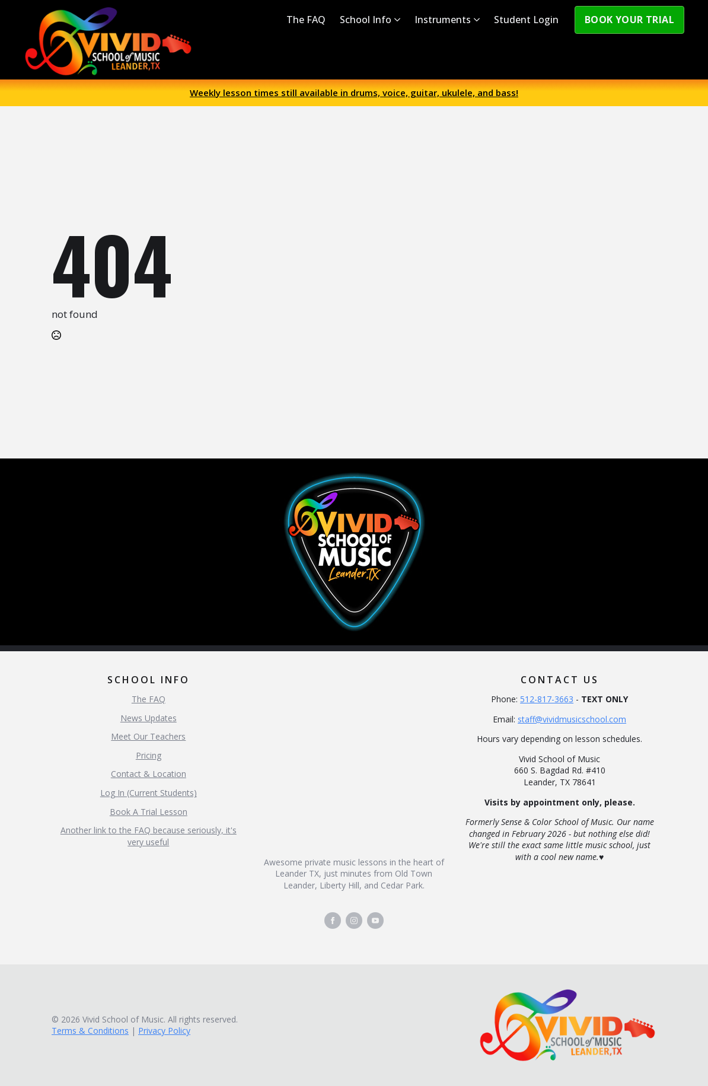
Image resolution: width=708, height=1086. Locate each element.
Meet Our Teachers (148, 736)
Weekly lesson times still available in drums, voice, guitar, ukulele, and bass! (354, 92)
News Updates (148, 718)
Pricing (148, 755)
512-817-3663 (546, 699)
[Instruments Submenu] (479, 20)
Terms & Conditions (90, 1030)
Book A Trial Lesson (148, 811)
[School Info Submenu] (399, 20)
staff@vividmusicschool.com (572, 719)
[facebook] (332, 920)
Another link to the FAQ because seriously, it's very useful (148, 836)
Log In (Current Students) (148, 792)
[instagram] (354, 920)
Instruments (442, 19)
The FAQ (306, 19)
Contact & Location (148, 773)
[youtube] (375, 920)
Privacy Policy (164, 1030)
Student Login (526, 19)
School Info (365, 19)
